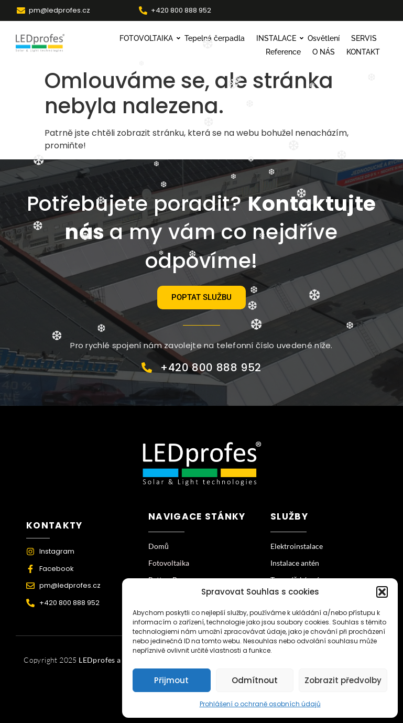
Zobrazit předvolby (343, 680)
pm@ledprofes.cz (59, 10)
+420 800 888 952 (181, 10)
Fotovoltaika (168, 562)
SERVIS (364, 38)
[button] (382, 592)
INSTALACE (277, 38)
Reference (283, 52)
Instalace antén (294, 562)
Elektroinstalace (296, 546)
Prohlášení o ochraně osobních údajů (260, 703)
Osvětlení (324, 38)
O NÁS (323, 52)
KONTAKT (363, 52)
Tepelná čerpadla (214, 38)
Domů (158, 546)
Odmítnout (255, 680)
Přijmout (171, 680)
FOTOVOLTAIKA (147, 38)
